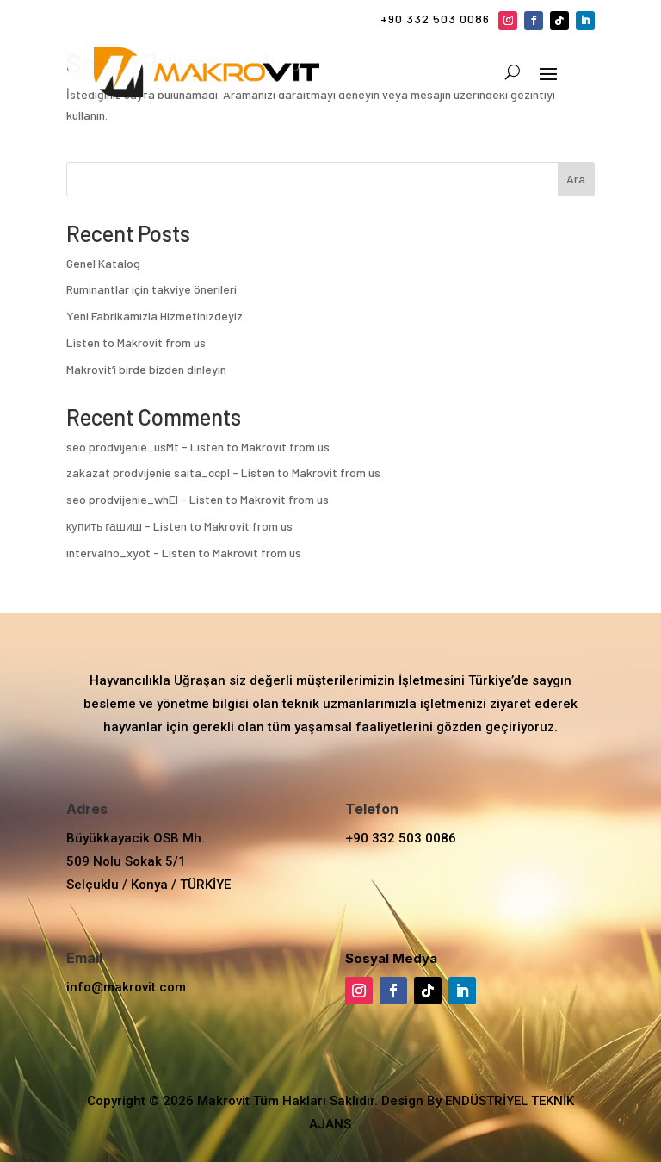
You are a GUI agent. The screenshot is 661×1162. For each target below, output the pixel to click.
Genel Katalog (103, 263)
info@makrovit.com (126, 987)
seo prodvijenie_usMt (122, 446)
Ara (575, 178)
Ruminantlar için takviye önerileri (151, 289)
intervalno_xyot (108, 552)
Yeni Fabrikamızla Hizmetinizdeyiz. (155, 315)
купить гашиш (104, 526)
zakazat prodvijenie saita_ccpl (148, 472)
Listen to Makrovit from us (136, 342)
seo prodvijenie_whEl (122, 499)
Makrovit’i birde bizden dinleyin (146, 369)
